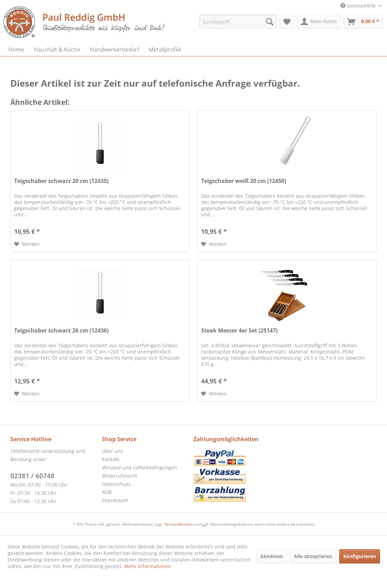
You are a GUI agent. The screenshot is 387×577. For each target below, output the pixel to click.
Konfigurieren (359, 556)
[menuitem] (238, 22)
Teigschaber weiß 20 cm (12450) (243, 181)
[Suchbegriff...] (238, 22)
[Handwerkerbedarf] (114, 49)
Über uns (112, 451)
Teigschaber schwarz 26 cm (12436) (61, 330)
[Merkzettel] (287, 22)
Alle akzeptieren (313, 556)
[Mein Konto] (319, 22)
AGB (107, 492)
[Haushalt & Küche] (57, 49)
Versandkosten (178, 524)
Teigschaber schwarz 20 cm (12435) (61, 181)
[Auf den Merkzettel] (27, 244)
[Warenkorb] (363, 22)
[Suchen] (269, 22)
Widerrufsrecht (119, 475)
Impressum (115, 500)
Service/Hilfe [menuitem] (359, 5)
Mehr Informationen (147, 566)
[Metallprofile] (165, 49)
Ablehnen (271, 556)
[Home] (16, 49)
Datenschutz (116, 484)
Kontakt (110, 459)
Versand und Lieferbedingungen (139, 467)
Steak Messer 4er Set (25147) (239, 330)
